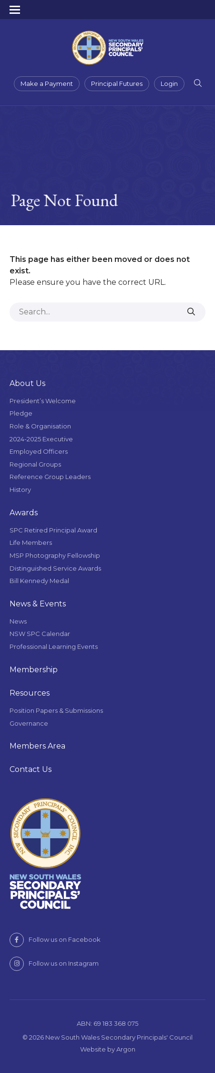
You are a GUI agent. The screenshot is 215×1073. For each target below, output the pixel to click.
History (20, 489)
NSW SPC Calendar (40, 633)
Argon (125, 1049)
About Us (27, 383)
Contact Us (30, 769)
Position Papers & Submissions (56, 710)
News (18, 621)
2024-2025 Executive (41, 439)
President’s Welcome (43, 401)
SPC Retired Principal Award (53, 530)
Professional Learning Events (54, 646)
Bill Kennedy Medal (39, 580)
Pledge (21, 413)
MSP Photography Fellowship (55, 555)
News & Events (38, 603)
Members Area (37, 745)
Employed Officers (39, 451)
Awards (24, 512)
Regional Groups (35, 464)
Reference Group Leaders (50, 476)
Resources (30, 693)
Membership (34, 669)
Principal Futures (117, 83)
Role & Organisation (40, 426)
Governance (29, 723)
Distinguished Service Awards (55, 568)
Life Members (31, 542)
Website (93, 1049)
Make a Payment (46, 83)
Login (169, 83)
